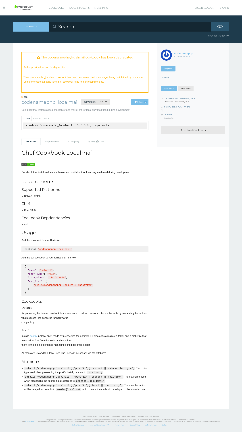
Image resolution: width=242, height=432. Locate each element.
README (31, 141)
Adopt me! (168, 69)
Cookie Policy (135, 425)
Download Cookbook (193, 130)
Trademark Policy (150, 425)
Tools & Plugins (79, 7)
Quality (96, 141)
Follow (140, 102)
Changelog (73, 141)
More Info (101, 7)
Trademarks (29, 421)
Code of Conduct (78, 425)
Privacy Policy (120, 425)
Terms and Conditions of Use (99, 425)
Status (164, 425)
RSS (24, 97)
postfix (33, 336)
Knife (46, 118)
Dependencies (52, 141)
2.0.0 (93, 102)
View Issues (185, 88)
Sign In (224, 7)
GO (220, 26)
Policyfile (26, 118)
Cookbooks (56, 7)
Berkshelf (37, 118)
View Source (169, 88)
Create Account (204, 7)
